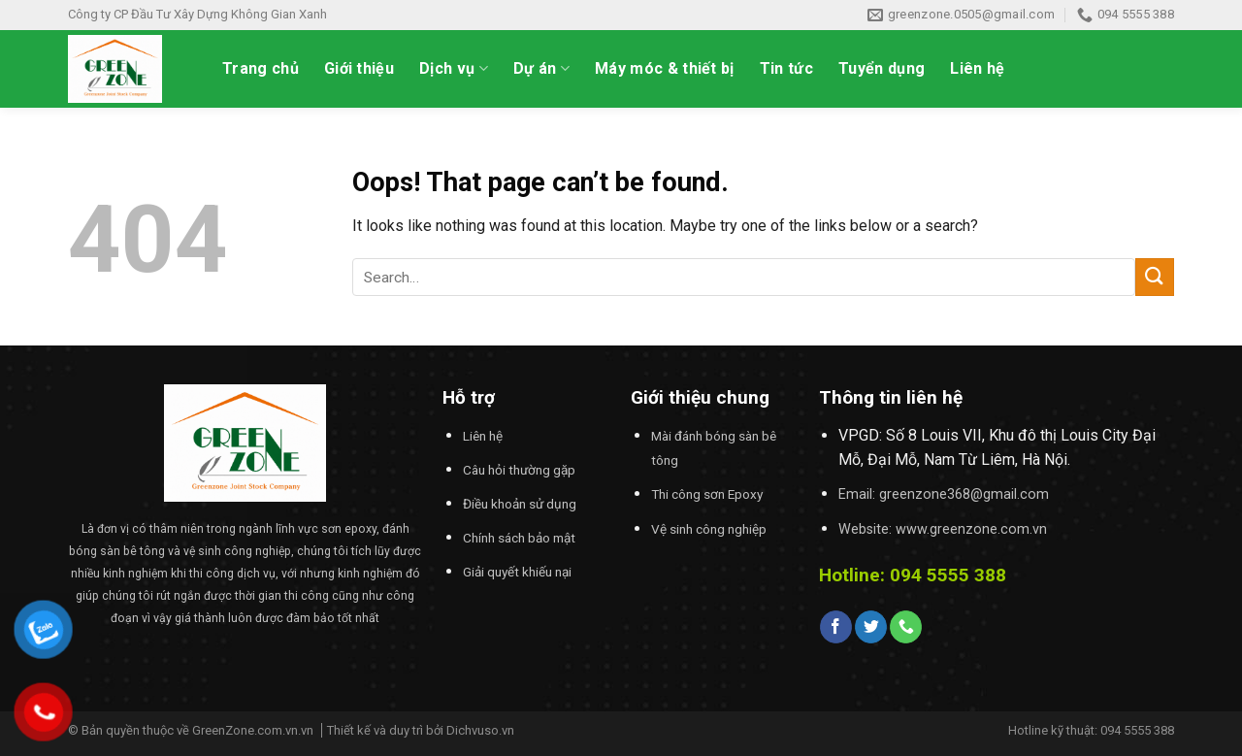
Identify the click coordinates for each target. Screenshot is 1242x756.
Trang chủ (260, 68)
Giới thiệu (359, 68)
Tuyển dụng (881, 68)
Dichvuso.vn (480, 730)
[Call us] (906, 626)
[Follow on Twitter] (871, 626)
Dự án (541, 69)
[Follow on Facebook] (836, 626)
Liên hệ (977, 68)
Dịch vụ (453, 69)
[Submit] (1154, 277)
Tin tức (786, 68)
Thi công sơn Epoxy (707, 494)
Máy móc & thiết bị (665, 68)
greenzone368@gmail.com (964, 494)
